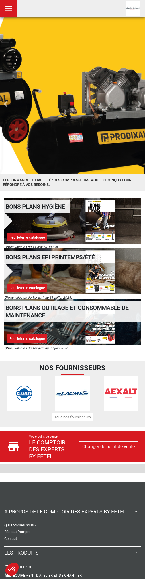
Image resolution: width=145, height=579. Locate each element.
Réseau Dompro (17, 532)
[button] (5, 104)
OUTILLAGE (18, 567)
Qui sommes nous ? (20, 525)
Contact (10, 538)
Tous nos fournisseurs (72, 417)
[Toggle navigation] (8, 8)
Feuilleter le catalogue (27, 237)
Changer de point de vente (108, 446)
